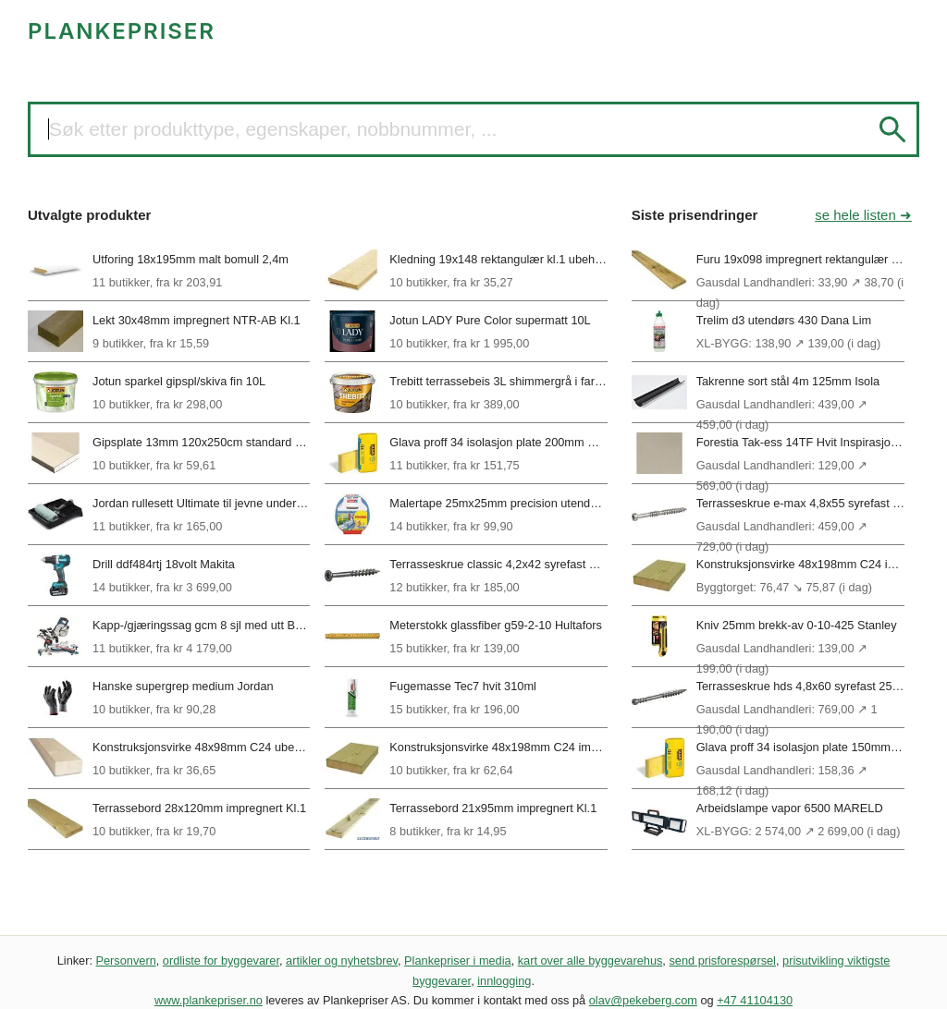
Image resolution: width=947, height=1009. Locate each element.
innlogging (504, 981)
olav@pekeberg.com (643, 1000)
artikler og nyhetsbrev (342, 960)
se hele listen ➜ (863, 215)
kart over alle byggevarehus (590, 960)
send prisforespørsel (722, 960)
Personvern (126, 960)
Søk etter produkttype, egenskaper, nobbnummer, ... (273, 129)
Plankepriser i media (457, 960)
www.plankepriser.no (208, 1000)
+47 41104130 (755, 1000)
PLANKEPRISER (121, 31)
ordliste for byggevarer (221, 960)
